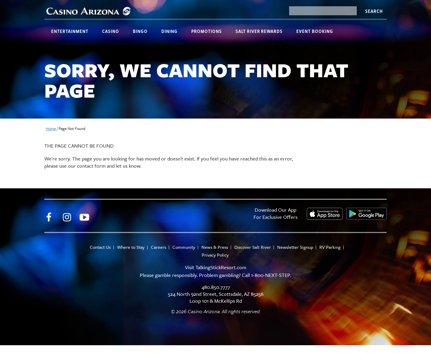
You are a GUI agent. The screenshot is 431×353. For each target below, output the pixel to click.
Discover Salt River (252, 247)
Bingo (140, 31)
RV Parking (330, 247)
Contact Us (100, 247)
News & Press (214, 247)
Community (183, 247)
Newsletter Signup (295, 247)
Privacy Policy (215, 255)
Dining (169, 31)
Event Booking (314, 31)
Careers (158, 247)
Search (374, 11)
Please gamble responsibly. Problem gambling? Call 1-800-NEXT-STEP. (215, 275)
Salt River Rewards (259, 31)
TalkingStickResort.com (220, 267)
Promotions (206, 31)
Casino (110, 31)
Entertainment (69, 31)
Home (51, 128)
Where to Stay (131, 247)
